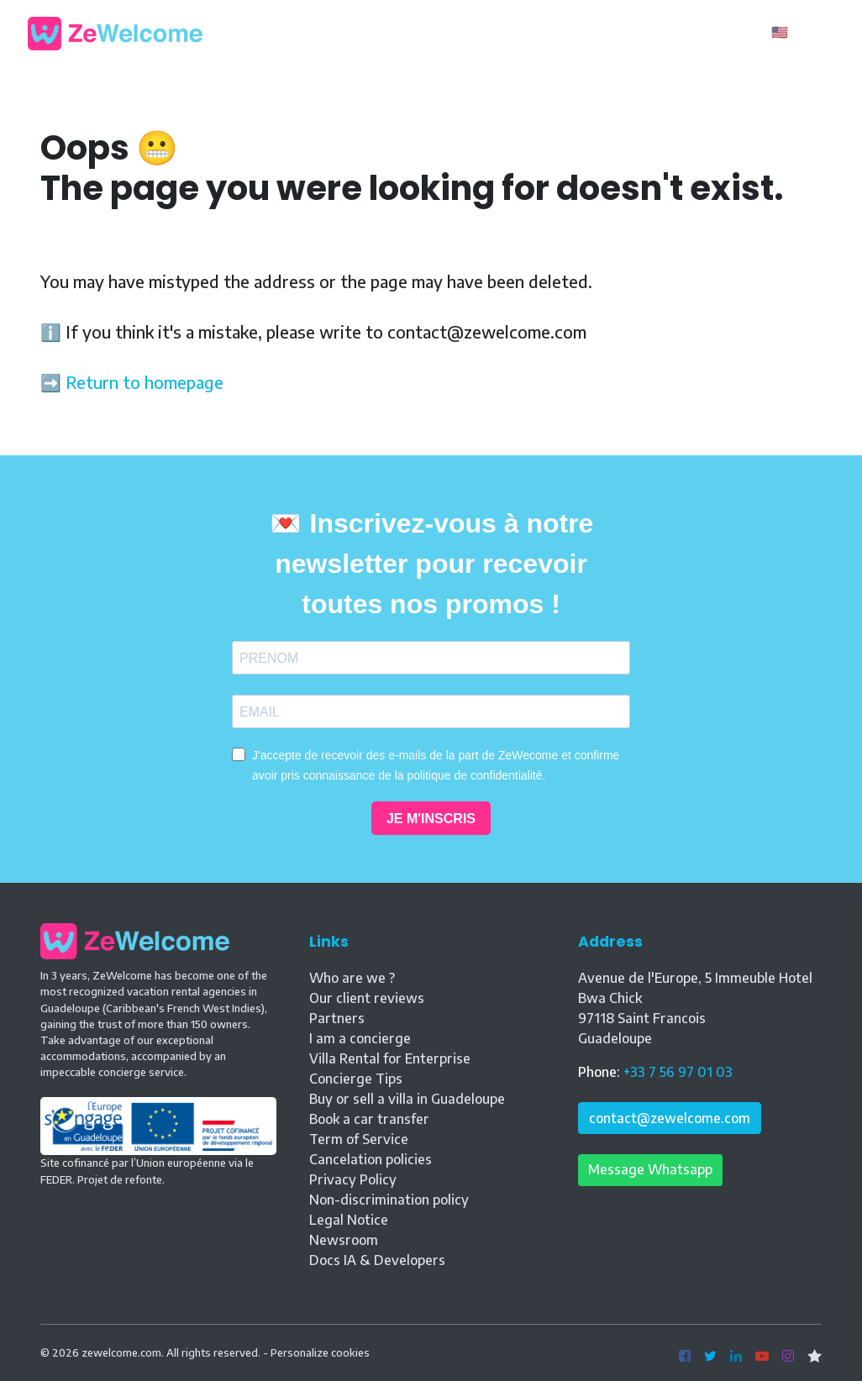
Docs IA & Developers (377, 1260)
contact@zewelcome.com (669, 1118)
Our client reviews (366, 998)
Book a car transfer (369, 1119)
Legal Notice (348, 1219)
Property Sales (522, 32)
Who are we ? (352, 977)
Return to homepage (144, 381)
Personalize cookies (320, 1352)
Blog (435, 32)
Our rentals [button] (349, 32)
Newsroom (343, 1239)
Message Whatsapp (650, 1169)
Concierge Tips (355, 1078)
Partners (337, 1018)
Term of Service (358, 1139)
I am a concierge (360, 1038)
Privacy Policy (353, 1179)
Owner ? (717, 33)
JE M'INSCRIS (431, 818)
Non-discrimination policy (389, 1199)
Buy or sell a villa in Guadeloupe (407, 1098)
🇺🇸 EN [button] (791, 32)
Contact (620, 32)
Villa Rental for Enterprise (389, 1058)
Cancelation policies (370, 1159)
